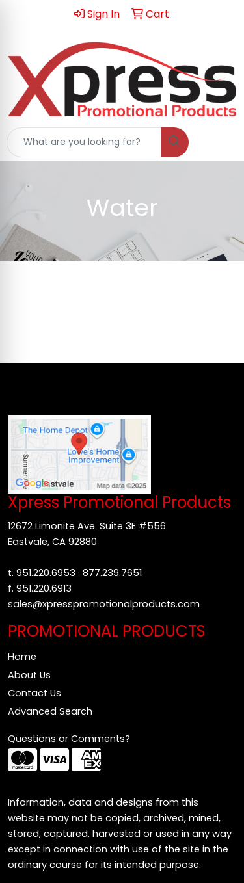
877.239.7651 (112, 572)
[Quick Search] (84, 142)
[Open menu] (218, 142)
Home (22, 656)
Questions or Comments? (69, 738)
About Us (29, 674)
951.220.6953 (45, 572)
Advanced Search (50, 711)
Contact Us (34, 693)
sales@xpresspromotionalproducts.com (104, 604)
